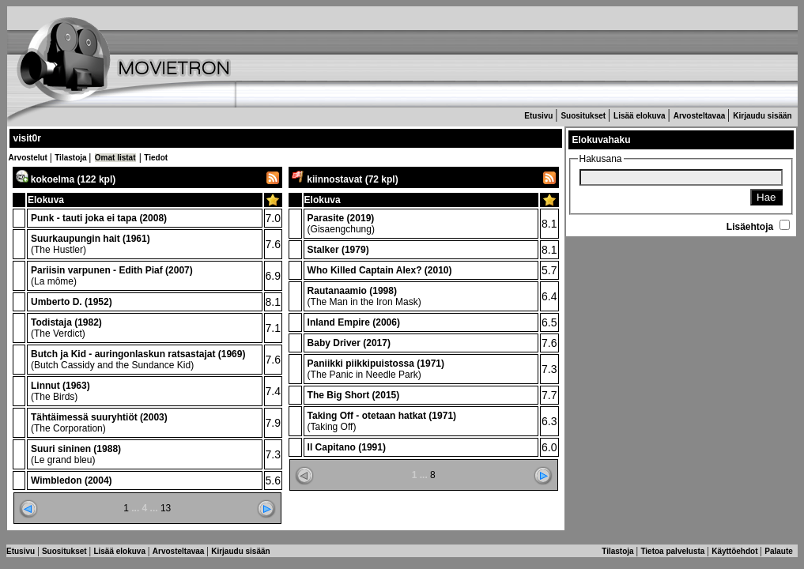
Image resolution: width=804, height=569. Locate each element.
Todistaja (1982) (66, 322)
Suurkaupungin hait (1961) (90, 238)
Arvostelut (29, 157)
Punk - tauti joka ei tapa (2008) (99, 218)
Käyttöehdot (736, 551)
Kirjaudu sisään (763, 115)
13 (165, 508)
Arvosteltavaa (700, 115)
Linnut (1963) (60, 385)
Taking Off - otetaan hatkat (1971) (382, 415)
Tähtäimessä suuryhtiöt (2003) (99, 417)
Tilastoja (72, 157)
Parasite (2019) (341, 218)
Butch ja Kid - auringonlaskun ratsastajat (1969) (138, 354)
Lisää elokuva (640, 115)
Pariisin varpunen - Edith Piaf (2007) (112, 270)
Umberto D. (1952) (71, 301)
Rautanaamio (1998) (352, 290)
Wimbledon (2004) (71, 480)
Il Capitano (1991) (347, 447)
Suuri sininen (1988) (76, 448)
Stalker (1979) (338, 249)
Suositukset (584, 115)
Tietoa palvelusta (673, 551)
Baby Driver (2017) (349, 343)
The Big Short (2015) (354, 395)
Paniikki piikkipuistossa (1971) (376, 363)
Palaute (779, 551)
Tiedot (156, 157)
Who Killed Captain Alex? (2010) (380, 270)
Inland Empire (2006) (354, 322)
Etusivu (539, 115)
